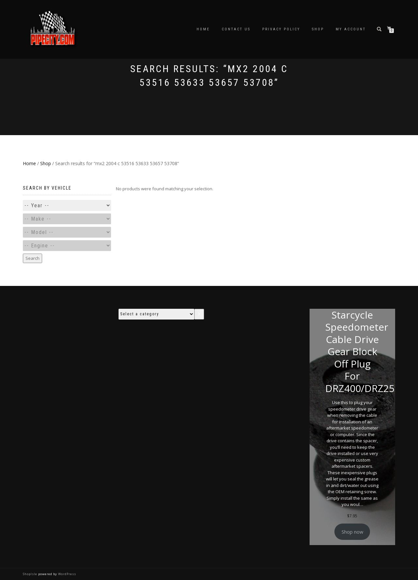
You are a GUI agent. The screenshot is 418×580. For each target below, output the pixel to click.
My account (351, 29)
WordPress (66, 574)
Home (203, 29)
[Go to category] (199, 314)
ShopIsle (30, 574)
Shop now (352, 531)
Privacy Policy (281, 29)
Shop (318, 29)
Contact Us (236, 29)
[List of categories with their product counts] (156, 314)
